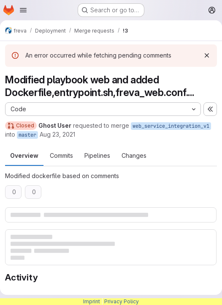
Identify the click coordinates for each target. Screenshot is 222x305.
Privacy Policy (121, 301)
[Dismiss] (207, 55)
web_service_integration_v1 (171, 126)
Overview (24, 155)
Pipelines (97, 155)
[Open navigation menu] (23, 10)
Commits (61, 155)
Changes (134, 155)
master (27, 135)
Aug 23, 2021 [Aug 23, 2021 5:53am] (57, 134)
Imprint (91, 301)
